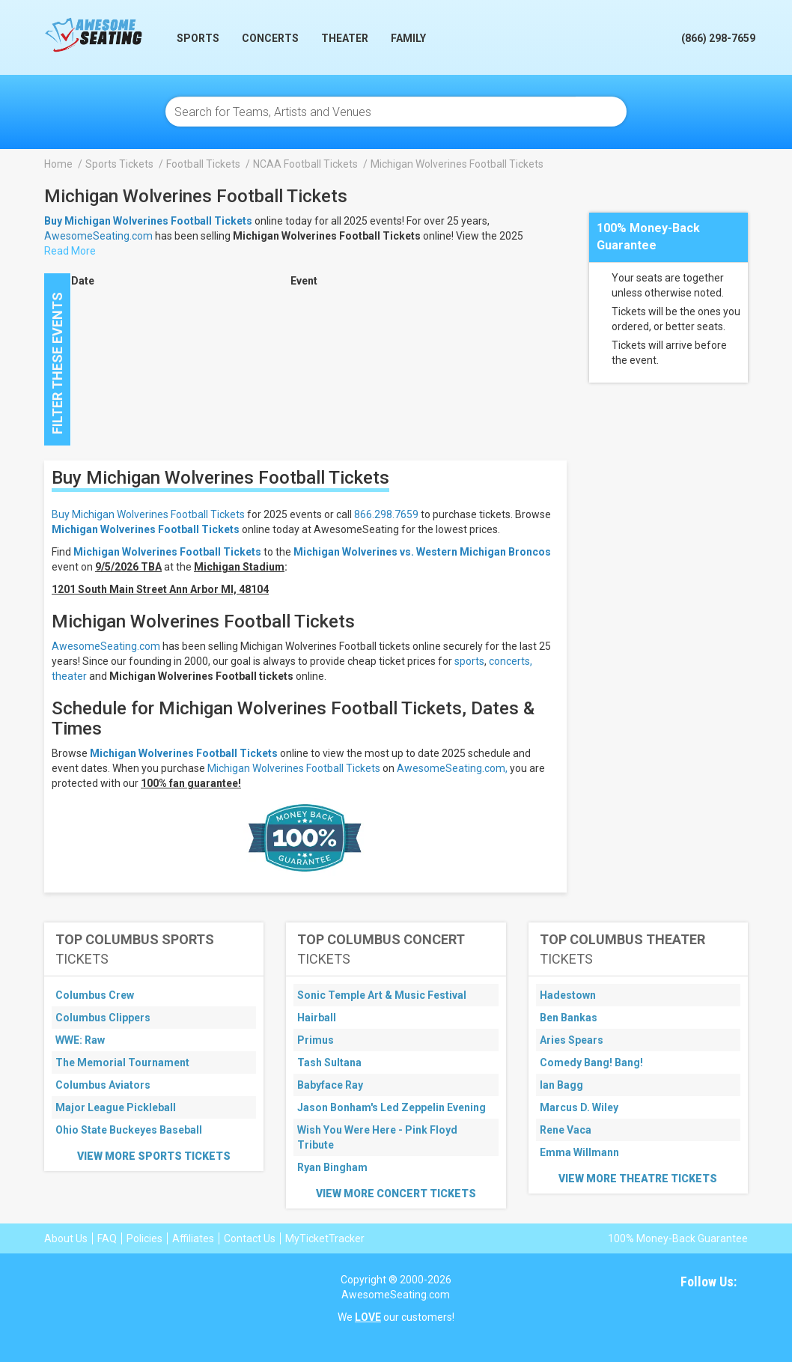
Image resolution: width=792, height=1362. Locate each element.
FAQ (107, 1238)
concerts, (510, 661)
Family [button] (408, 38)
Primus (315, 1040)
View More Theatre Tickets (637, 1179)
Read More (70, 251)
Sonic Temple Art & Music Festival (381, 995)
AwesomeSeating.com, (452, 768)
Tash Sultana (329, 1062)
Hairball (316, 1018)
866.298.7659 (386, 514)
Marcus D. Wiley (579, 1107)
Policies (144, 1238)
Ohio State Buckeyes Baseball (128, 1130)
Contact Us (249, 1238)
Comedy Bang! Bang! (591, 1062)
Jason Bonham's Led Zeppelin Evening (391, 1107)
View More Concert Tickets (396, 1194)
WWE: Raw (80, 1040)
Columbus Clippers (102, 1018)
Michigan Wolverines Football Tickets (146, 529)
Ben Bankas (568, 1018)
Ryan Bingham (332, 1167)
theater (69, 676)
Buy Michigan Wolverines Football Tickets (148, 514)
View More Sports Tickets (154, 1156)
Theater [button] (344, 38)
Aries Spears (571, 1040)
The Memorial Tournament (122, 1062)
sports (469, 661)
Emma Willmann (579, 1152)
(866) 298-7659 (718, 38)
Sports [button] (198, 38)
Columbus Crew (94, 995)
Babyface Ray (330, 1085)
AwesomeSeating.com (98, 236)
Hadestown (568, 995)
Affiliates (193, 1238)
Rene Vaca (565, 1130)
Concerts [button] (270, 38)
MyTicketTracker (325, 1238)
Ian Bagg (561, 1085)
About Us (66, 1238)
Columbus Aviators (102, 1085)
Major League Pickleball (115, 1107)
